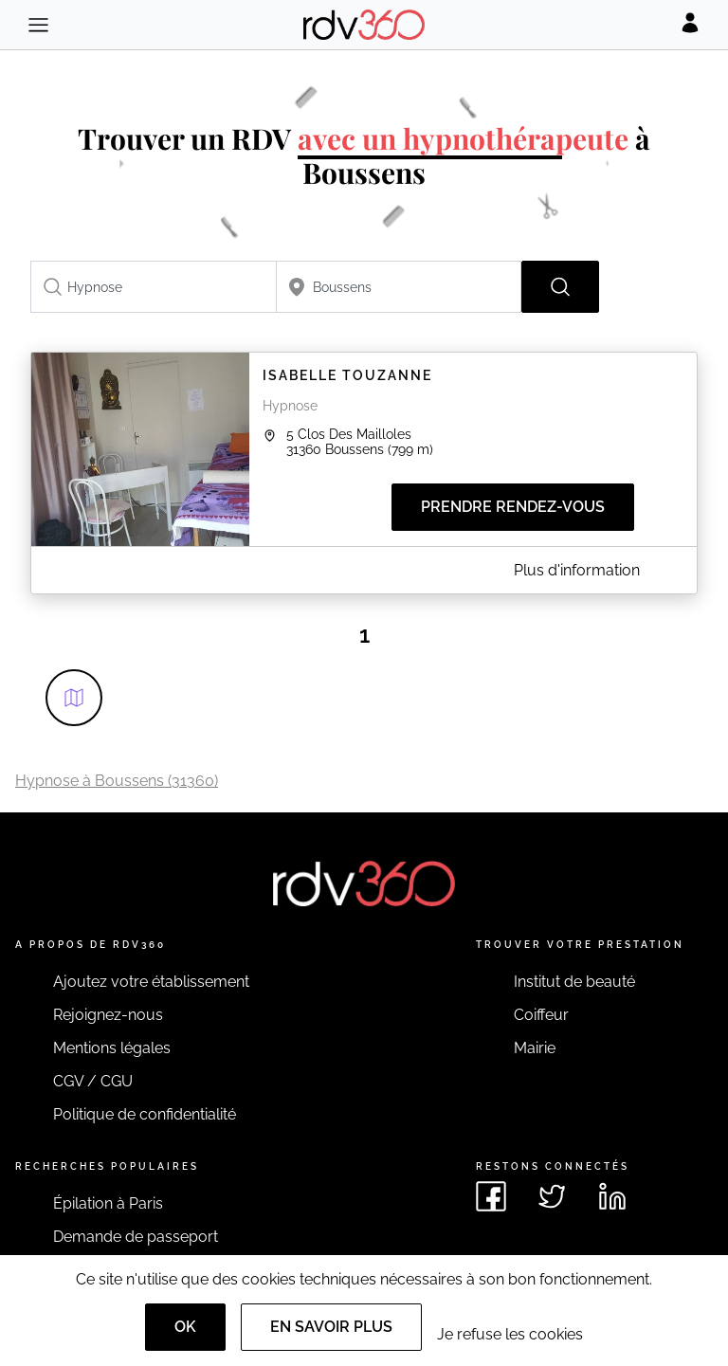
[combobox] (153, 287)
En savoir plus (331, 1327)
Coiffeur (541, 1015)
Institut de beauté (574, 982)
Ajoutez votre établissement (151, 982)
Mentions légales (112, 1048)
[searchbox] (153, 287)
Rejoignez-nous (108, 1015)
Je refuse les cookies (510, 1334)
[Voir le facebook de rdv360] (491, 1196)
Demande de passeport (135, 1237)
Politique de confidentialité (144, 1114)
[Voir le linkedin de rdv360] (612, 1196)
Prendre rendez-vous (513, 507)
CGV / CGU (93, 1081)
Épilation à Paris (108, 1203)
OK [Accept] (185, 1327)
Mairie (534, 1048)
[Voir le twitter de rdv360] (552, 1196)
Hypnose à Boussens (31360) (116, 781)
